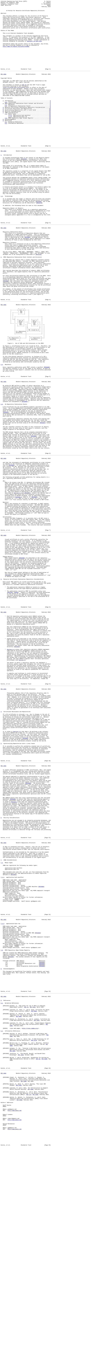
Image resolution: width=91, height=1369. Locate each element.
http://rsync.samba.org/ (30, 1227)
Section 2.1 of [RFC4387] (22, 588)
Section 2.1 (11, 775)
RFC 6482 (34, 1207)
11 (50, 133)
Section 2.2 (17, 873)
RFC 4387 (12, 1254)
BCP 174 (28, 1306)
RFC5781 (10, 707)
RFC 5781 (19, 1295)
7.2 (6, 141)
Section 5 (18, 593)
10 (50, 130)
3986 (11, 1248)
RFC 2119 (32, 1202)
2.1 (6, 125)
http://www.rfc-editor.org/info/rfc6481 (16, 55)
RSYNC (16, 707)
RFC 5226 (44, 1264)
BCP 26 (38, 1264)
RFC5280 (38, 241)
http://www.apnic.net (15, 1325)
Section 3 (14, 957)
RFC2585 (13, 1044)
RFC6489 (33, 521)
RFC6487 (5, 492)
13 (50, 139)
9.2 (6, 147)
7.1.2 (10, 139)
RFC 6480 (30, 1300)
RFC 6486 (19, 1213)
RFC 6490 (19, 1313)
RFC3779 (39, 242)
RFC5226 (10, 1142)
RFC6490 (28, 935)
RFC (47, 1223)
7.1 (6, 136)
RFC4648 (34, 593)
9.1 (6, 146)
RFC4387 (5, 1251)
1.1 (6, 122)
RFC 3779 (34, 1242)
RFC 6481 (3, 88)
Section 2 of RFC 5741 (34, 49)
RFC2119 (38, 304)
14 (50, 144)
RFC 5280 (23, 1290)
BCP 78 (24, 101)
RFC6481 (42, 1148)
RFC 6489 (35, 1306)
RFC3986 (27, 283)
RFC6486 (46, 438)
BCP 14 (26, 1202)
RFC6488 (21, 666)
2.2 (6, 127)
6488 (11, 1224)
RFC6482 (8, 686)
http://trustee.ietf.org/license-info (15, 104)
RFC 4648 (21, 1259)
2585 (11, 1237)
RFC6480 (24, 190)
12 (50, 134)
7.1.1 (10, 138)
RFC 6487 (36, 1218)
